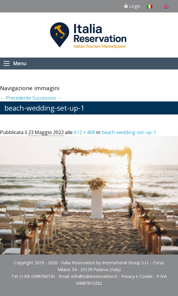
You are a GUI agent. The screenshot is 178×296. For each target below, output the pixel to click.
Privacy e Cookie (137, 276)
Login (132, 6)
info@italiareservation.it (94, 276)
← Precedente (15, 98)
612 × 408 (84, 132)
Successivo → (47, 98)
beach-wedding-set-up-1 (128, 132)
